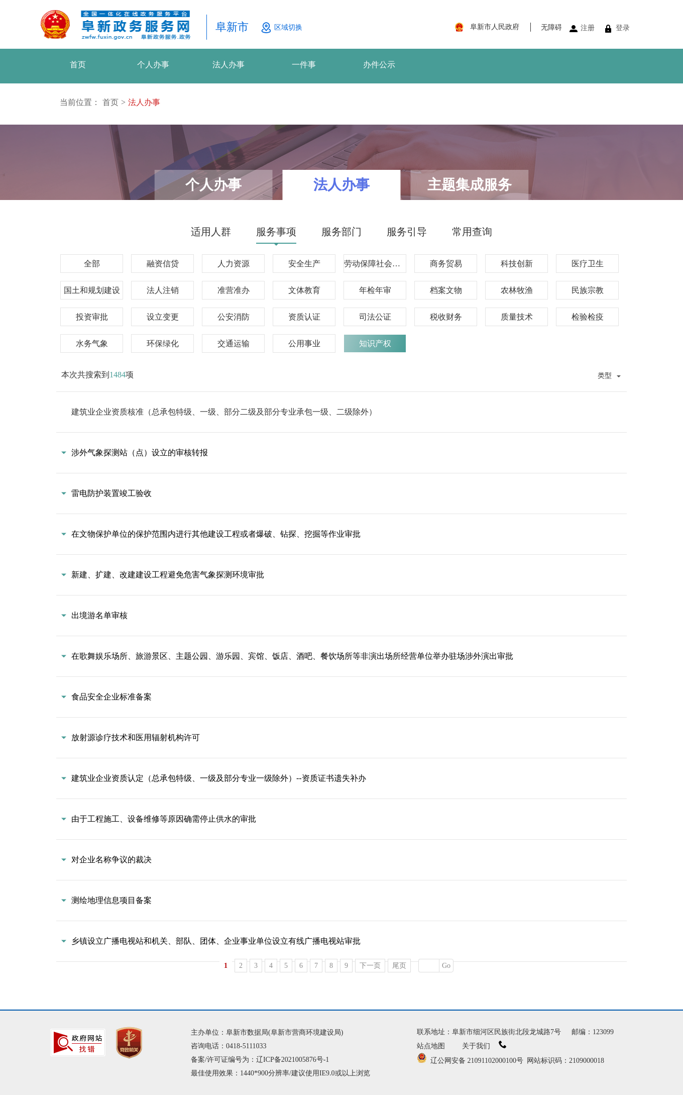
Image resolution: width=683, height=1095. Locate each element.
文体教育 (304, 290)
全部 (92, 263)
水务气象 (92, 343)
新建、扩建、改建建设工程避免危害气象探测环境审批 (167, 574)
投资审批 (92, 317)
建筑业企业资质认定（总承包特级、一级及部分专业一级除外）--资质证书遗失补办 (218, 778)
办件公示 (379, 64)
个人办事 (153, 64)
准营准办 (233, 290)
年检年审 (375, 290)
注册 (588, 28)
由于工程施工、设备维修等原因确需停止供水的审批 (163, 819)
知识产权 (375, 343)
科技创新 (517, 263)
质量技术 (517, 317)
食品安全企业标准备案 (111, 696)
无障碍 (551, 27)
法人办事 (228, 64)
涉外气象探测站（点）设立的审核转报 (139, 452)
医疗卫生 (588, 263)
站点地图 (431, 1046)
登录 (623, 28)
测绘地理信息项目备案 (111, 900)
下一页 (370, 965)
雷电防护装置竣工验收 (111, 493)
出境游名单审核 (99, 615)
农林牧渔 (517, 290)
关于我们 (484, 1046)
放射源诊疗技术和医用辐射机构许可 (135, 737)
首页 (78, 64)
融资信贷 (163, 263)
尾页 (399, 965)
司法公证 (375, 317)
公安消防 (233, 317)
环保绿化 (163, 343)
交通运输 (233, 343)
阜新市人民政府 (494, 27)
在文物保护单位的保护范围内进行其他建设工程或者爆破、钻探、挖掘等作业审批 (216, 534)
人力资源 (233, 263)
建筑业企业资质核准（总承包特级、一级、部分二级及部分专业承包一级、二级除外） (224, 412)
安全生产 (304, 263)
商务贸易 (446, 263)
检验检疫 (588, 317)
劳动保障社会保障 (375, 263)
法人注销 (163, 290)
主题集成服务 (469, 184)
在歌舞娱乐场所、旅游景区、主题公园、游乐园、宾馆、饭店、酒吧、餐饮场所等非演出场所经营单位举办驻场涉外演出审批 (292, 656)
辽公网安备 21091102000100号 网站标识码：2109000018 (510, 1060)
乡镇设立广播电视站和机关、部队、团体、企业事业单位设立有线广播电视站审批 (216, 941)
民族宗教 (588, 290)
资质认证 (304, 317)
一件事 (304, 64)
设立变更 (163, 317)
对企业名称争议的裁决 (111, 859)
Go (446, 965)
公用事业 (304, 343)
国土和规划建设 (92, 290)
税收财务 (446, 317)
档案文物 (446, 290)
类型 (605, 375)
